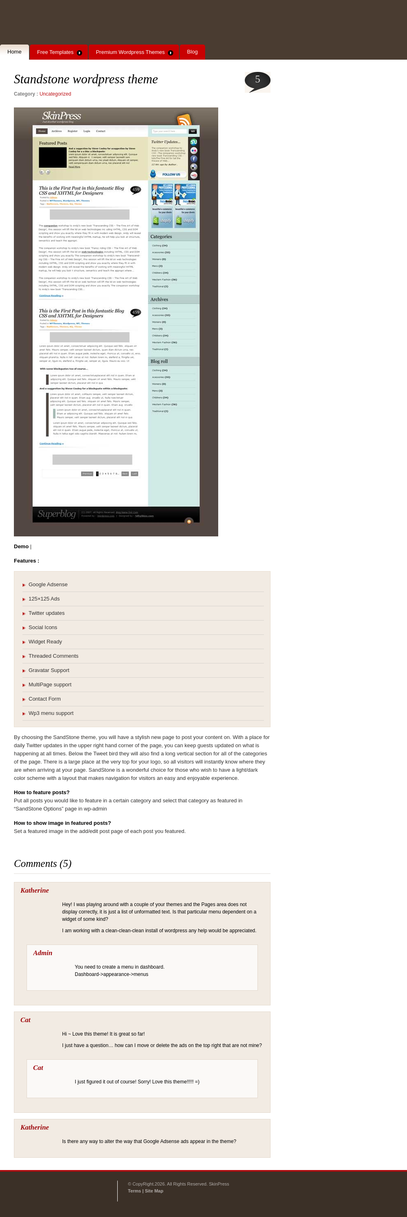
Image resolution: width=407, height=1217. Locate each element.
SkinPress (56, 22)
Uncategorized (55, 94)
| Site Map (152, 1190)
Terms (135, 1190)
